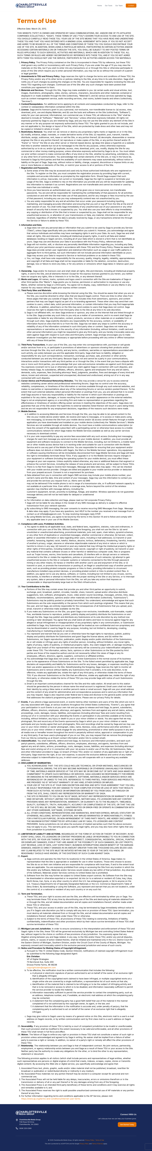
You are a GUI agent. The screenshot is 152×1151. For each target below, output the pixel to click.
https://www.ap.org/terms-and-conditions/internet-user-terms (50, 1099)
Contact (131, 6)
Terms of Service (97, 1143)
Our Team (119, 6)
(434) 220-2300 (25, 1128)
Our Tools (108, 6)
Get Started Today (127, 1125)
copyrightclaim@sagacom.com (41, 967)
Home (99, 6)
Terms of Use (99, 1140)
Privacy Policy (89, 1140)
